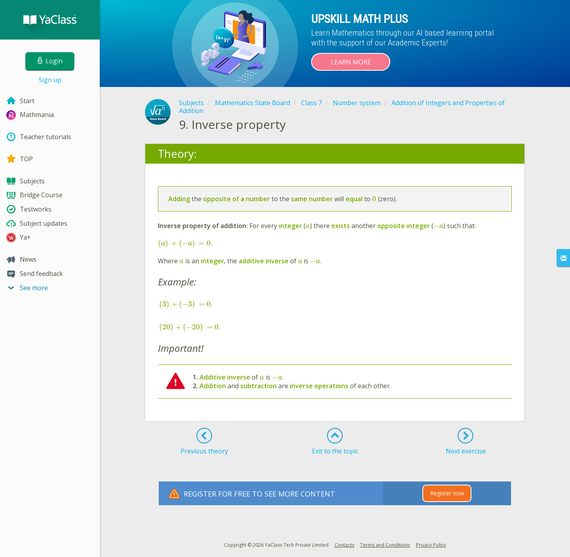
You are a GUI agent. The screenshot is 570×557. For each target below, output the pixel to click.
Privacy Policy (431, 545)
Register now (447, 493)
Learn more (351, 62)
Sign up (50, 80)
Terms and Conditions (385, 545)
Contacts (344, 545)
